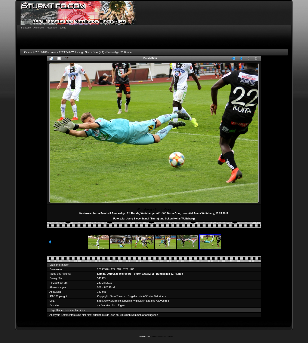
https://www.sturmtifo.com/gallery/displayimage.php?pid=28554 (133, 300)
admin (101, 273)
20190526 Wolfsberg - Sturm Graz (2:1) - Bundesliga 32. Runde (95, 52)
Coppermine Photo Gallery (161, 337)
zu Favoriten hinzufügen (110, 305)
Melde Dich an (110, 314)
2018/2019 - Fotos (45, 52)
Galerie (28, 52)
